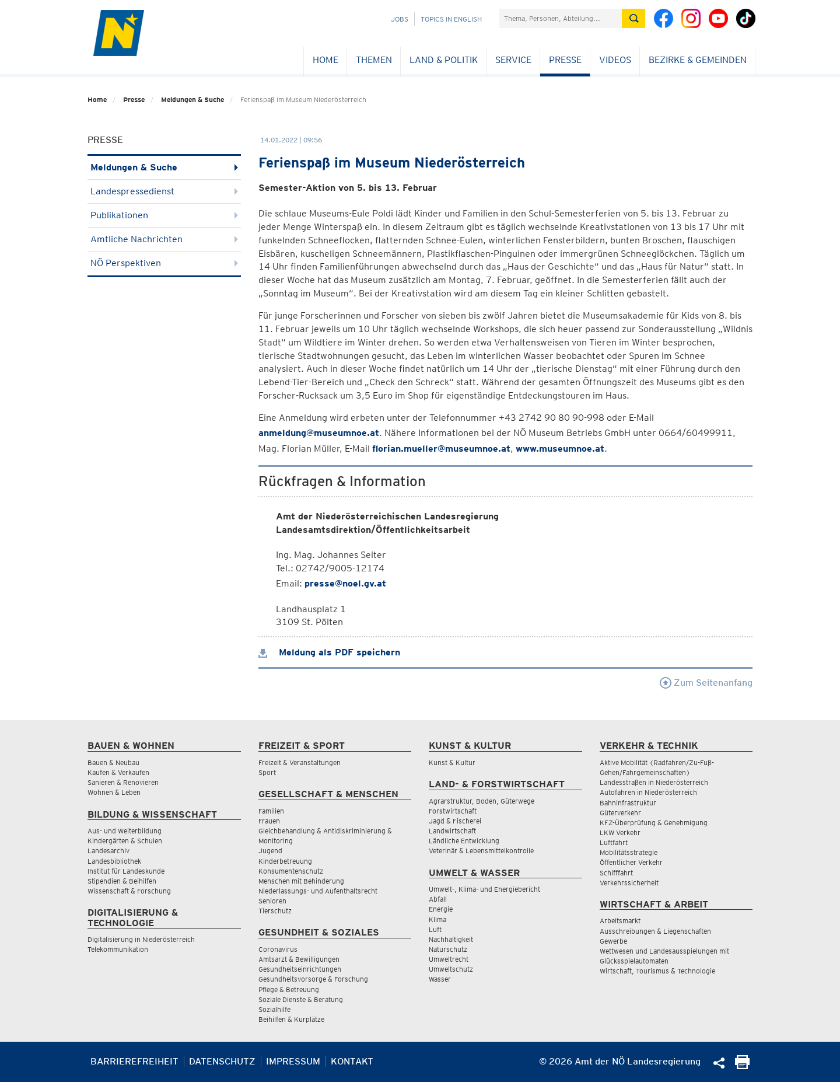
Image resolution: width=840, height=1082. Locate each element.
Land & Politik (444, 59)
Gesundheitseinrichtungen (299, 969)
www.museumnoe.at (560, 448)
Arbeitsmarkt (620, 920)
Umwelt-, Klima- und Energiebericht (484, 889)
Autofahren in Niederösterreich (648, 792)
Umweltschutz (451, 969)
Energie (441, 909)
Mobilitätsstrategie (628, 852)
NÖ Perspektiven (164, 262)
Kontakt (352, 1061)
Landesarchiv (109, 850)
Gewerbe (613, 941)
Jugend (270, 850)
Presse (565, 59)
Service (513, 59)
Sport (267, 772)
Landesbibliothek (114, 861)
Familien (271, 811)
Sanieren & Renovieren (123, 782)
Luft (435, 929)
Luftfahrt (614, 842)
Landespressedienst (164, 191)
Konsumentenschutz (290, 871)
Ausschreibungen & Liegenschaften (655, 931)
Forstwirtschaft (453, 811)
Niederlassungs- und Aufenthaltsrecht (317, 890)
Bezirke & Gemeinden (698, 59)
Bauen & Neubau (113, 762)
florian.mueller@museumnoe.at (441, 448)
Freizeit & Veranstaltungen (299, 762)
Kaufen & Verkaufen (118, 772)
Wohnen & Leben (114, 792)
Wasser (440, 979)
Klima (437, 919)
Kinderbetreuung (285, 861)
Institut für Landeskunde (126, 871)
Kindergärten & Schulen (125, 840)
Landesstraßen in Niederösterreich (654, 782)
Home (325, 59)
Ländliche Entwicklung (464, 840)
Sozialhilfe (274, 1009)
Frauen (269, 820)
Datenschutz (222, 1061)
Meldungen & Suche (192, 99)
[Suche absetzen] (633, 18)
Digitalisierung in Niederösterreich (141, 939)
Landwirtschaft (452, 830)
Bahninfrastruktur (628, 802)
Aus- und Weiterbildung (125, 830)
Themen (374, 59)
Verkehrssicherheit (629, 882)
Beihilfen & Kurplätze (291, 1019)
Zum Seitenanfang (706, 682)
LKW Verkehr (620, 832)
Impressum (293, 1061)
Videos (615, 59)
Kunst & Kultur (452, 762)
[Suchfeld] (560, 18)
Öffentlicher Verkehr (631, 862)
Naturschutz (448, 949)
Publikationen (164, 215)
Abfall (438, 899)
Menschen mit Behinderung (301, 881)
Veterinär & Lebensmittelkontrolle (481, 850)
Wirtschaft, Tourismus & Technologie (657, 970)
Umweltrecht (448, 959)
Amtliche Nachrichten (164, 239)
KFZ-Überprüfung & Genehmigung (654, 822)
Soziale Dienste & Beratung (300, 999)
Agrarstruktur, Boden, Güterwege (481, 801)
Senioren (272, 900)
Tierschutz (275, 910)
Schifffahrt (616, 872)
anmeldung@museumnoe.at (318, 432)
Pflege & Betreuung (288, 989)
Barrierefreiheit (134, 1061)
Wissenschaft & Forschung (129, 890)
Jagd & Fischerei (455, 820)
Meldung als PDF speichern (329, 652)
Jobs (399, 19)
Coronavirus (278, 949)
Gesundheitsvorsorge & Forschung (313, 979)
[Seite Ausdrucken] (742, 1065)
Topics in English (451, 19)
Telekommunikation (118, 949)
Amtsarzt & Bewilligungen (299, 959)
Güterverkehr (620, 812)
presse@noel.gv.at (345, 583)
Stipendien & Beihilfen (122, 881)
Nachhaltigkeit (451, 939)
